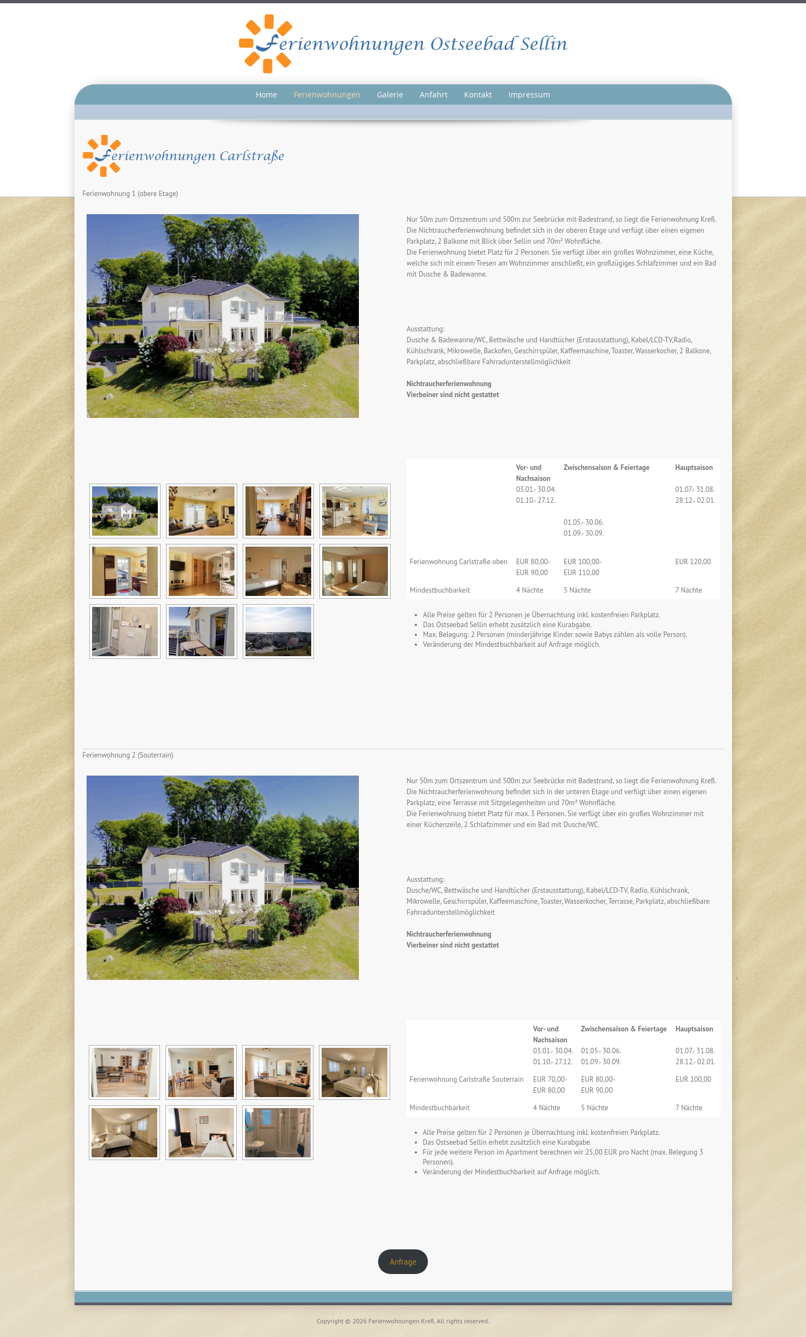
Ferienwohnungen (327, 94)
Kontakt (478, 94)
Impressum (529, 94)
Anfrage (403, 1261)
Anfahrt (434, 94)
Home (266, 94)
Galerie (390, 94)
